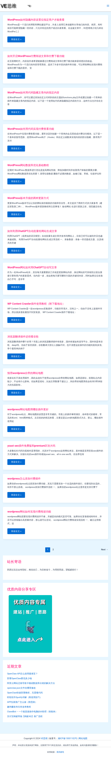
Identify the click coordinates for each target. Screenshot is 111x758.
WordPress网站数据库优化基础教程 (28, 166)
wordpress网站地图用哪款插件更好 (27, 413)
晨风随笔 (60, 752)
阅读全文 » (16, 40)
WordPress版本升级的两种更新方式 (28, 199)
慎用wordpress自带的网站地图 (25, 376)
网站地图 (83, 738)
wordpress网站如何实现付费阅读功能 (29, 516)
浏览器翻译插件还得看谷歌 (23, 339)
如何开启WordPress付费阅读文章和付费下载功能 (35, 56)
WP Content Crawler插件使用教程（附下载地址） (36, 306)
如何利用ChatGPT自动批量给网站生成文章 (32, 233)
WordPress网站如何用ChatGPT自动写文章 (32, 269)
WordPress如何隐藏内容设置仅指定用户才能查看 (35, 19)
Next (104, 554)
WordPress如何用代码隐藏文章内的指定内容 (33, 93)
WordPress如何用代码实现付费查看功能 (30, 129)
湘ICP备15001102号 (67, 738)
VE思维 (44, 738)
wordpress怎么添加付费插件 (23, 483)
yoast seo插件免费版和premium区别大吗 (31, 449)
